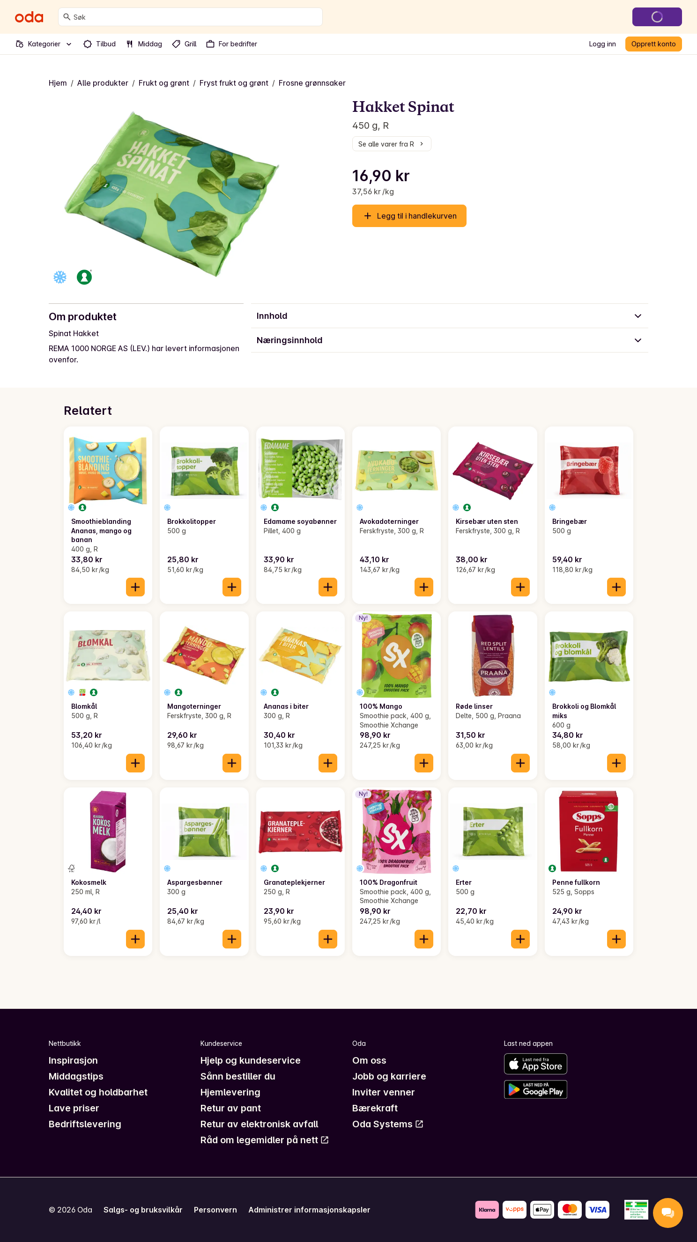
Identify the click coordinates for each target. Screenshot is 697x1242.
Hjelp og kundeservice (250, 1060)
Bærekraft (375, 1108)
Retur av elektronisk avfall (259, 1124)
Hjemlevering (230, 1092)
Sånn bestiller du (237, 1076)
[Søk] (67, 17)
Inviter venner (383, 1092)
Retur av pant (230, 1108)
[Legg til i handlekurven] (135, 587)
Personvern (215, 1209)
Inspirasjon (73, 1060)
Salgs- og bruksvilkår (143, 1209)
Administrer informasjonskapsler (309, 1209)
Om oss (369, 1060)
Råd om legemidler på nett (264, 1140)
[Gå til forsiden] (29, 16)
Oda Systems (388, 1124)
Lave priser (74, 1108)
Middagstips (76, 1076)
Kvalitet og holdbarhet (98, 1092)
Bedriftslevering (85, 1124)
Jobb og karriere (389, 1076)
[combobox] (196, 17)
